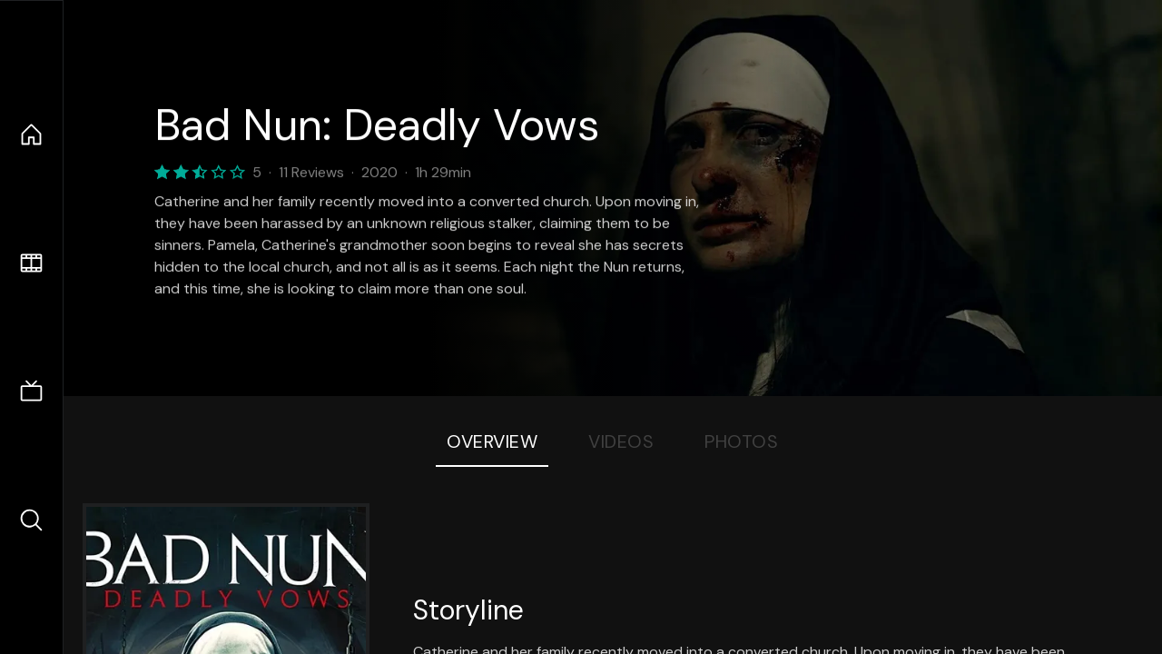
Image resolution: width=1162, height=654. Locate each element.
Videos (621, 441)
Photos (741, 441)
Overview (492, 441)
